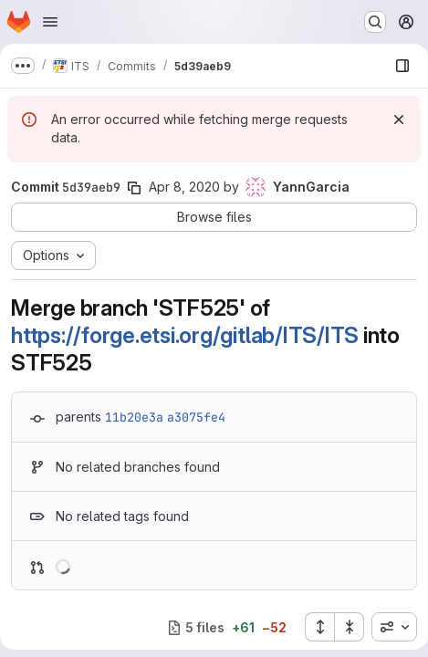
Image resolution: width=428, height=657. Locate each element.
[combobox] (394, 626)
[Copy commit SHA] (134, 188)
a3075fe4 (196, 417)
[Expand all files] (319, 626)
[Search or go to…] (375, 22)
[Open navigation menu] (50, 21)
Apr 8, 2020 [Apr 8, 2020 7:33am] (184, 186)
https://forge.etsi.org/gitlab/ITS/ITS (185, 335)
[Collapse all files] (349, 626)
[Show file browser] (402, 65)
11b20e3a (134, 417)
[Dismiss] (399, 119)
